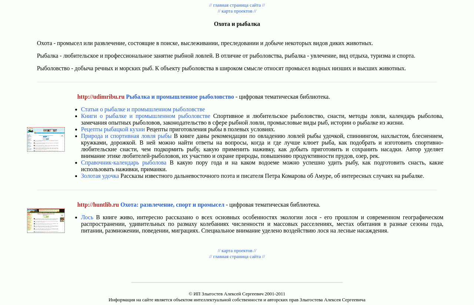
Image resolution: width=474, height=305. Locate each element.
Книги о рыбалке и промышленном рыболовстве (145, 116)
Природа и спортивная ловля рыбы (126, 136)
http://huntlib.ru (98, 204)
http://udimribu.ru (101, 97)
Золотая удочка (100, 176)
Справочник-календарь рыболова (124, 162)
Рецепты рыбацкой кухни (113, 129)
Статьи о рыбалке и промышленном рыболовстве (143, 109)
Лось (87, 217)
